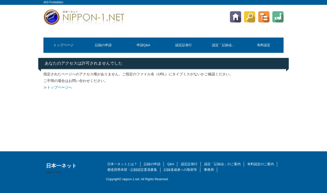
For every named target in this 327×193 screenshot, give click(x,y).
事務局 (209, 170)
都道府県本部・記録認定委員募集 (132, 170)
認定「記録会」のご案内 (222, 164)
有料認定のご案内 (260, 164)
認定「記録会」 (223, 45)
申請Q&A (143, 45)
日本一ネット (61, 168)
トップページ (63, 45)
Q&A (170, 164)
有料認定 (263, 45)
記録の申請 (103, 45)
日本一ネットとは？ (122, 164)
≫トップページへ (57, 87)
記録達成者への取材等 (180, 170)
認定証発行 (183, 45)
